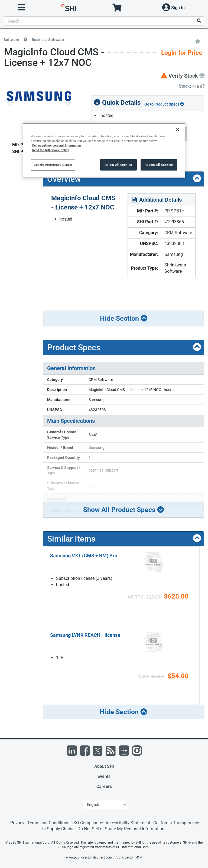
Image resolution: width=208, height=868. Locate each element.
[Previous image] (10, 103)
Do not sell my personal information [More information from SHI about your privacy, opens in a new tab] (56, 145)
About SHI (104, 766)
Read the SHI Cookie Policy (50, 150)
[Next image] (67, 103)
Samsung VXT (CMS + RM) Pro (83, 555)
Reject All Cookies (118, 165)
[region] (104, 150)
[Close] (178, 129)
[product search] (104, 21)
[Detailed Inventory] (191, 86)
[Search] (199, 21)
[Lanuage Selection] (105, 804)
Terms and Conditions (48, 822)
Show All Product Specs (123, 509)
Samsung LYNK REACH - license (85, 635)
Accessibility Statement (128, 822)
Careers (104, 786)
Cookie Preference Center (53, 165)
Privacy (17, 822)
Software (11, 39)
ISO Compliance (87, 822)
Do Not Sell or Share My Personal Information (120, 828)
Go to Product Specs (164, 104)
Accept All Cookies (159, 165)
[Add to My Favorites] (197, 41)
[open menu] (21, 7)
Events (104, 776)
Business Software (48, 39)
